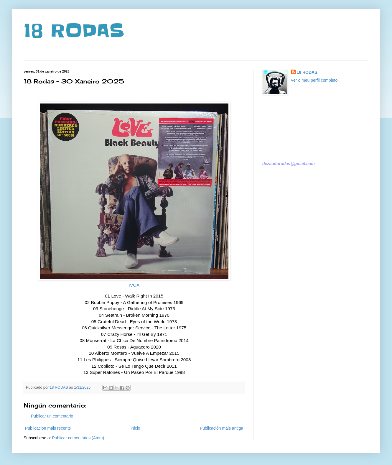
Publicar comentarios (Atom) (78, 438)
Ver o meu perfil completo (314, 80)
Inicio (135, 428)
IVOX (134, 284)
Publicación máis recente (48, 428)
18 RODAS (74, 31)
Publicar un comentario (52, 416)
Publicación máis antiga (221, 428)
